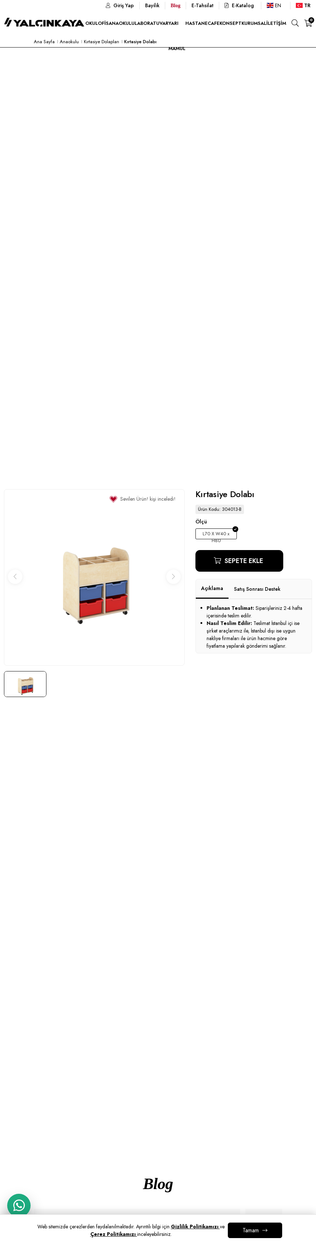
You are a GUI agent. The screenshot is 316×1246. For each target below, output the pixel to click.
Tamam (251, 1230)
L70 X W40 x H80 (216, 534)
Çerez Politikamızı (113, 1234)
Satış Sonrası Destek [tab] (257, 589)
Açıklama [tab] (212, 588)
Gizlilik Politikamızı (195, 1226)
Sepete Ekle (243, 561)
